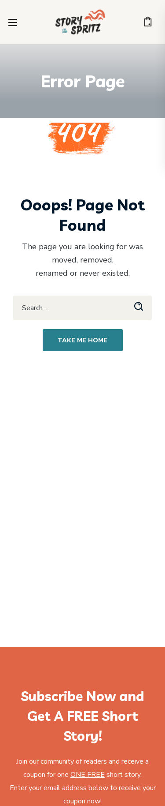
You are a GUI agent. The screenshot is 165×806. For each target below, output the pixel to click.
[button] (148, 22)
